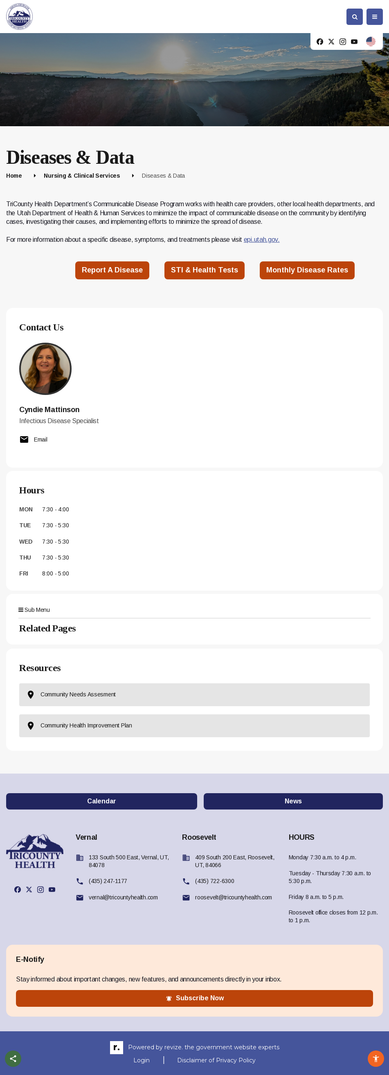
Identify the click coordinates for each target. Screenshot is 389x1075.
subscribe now (195, 998)
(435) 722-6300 (214, 881)
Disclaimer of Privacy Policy (216, 1060)
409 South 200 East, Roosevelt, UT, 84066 (234, 861)
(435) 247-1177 (108, 881)
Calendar (101, 801)
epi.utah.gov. (262, 239)
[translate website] (371, 41)
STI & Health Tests (204, 270)
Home (14, 175)
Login (141, 1060)
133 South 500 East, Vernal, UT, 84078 (129, 861)
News (293, 801)
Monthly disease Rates (307, 270)
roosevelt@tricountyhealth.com (233, 897)
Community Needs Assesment (71, 695)
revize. (173, 1047)
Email (33, 439)
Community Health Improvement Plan (79, 726)
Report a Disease (112, 270)
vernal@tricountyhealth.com (123, 897)
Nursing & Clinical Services (82, 175)
